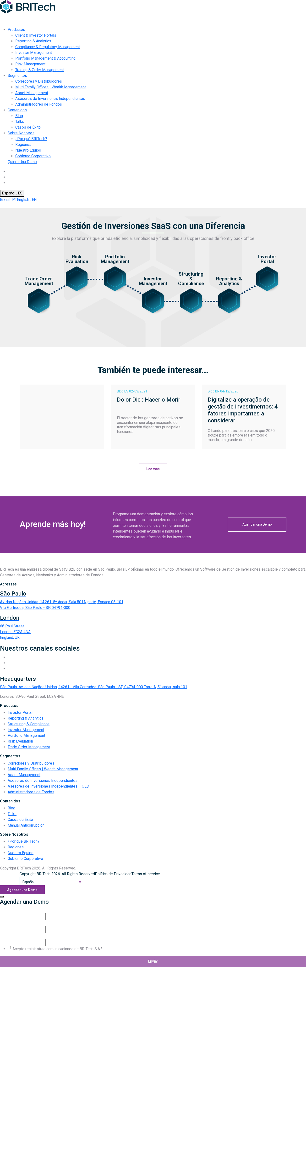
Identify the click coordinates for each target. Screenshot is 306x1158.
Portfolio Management (26, 735)
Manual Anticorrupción (26, 825)
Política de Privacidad (113, 874)
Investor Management (33, 52)
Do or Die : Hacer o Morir (148, 399)
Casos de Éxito (28, 127)
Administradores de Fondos (38, 104)
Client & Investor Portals (35, 35)
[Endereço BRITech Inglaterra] (153, 627)
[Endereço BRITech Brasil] (153, 600)
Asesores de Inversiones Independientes (50, 98)
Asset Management (31, 93)
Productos (16, 29)
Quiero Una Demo (22, 161)
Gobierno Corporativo (33, 156)
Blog (19, 116)
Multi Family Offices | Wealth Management (50, 87)
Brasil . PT (8, 199)
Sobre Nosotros (21, 133)
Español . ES (12, 193)
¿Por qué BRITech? (31, 138)
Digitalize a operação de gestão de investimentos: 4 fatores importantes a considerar (243, 410)
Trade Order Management (29, 747)
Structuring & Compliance (28, 724)
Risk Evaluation (20, 741)
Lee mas (153, 469)
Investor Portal (20, 712)
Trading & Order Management (39, 70)
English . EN (27, 199)
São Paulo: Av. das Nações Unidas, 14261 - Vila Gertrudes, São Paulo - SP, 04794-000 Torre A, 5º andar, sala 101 (93, 687)
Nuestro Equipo (28, 150)
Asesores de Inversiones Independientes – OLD (48, 786)
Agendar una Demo (257, 524)
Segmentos (17, 75)
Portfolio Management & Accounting (45, 58)
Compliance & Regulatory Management (47, 47)
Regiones (23, 144)
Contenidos (17, 110)
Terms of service (145, 874)
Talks (19, 121)
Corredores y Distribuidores (38, 81)
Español (51, 882)
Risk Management (30, 64)
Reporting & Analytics (33, 41)
